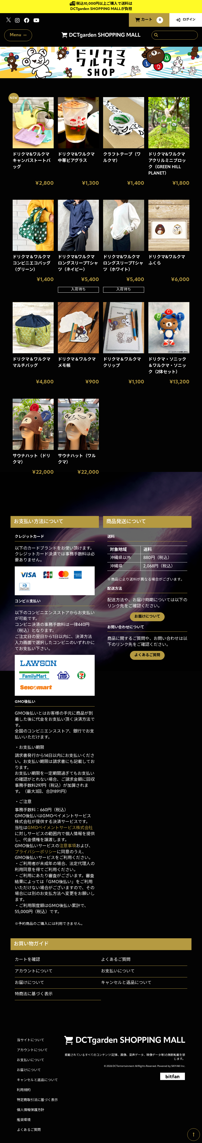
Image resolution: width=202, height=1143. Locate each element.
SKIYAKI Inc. (178, 1066)
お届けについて (147, 617)
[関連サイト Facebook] (26, 21)
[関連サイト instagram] (17, 21)
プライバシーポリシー (36, 852)
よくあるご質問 (147, 655)
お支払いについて (118, 971)
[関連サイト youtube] (36, 21)
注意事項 (67, 846)
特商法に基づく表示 (34, 994)
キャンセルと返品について (126, 983)
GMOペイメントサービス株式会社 (60, 828)
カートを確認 (27, 960)
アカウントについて (34, 971)
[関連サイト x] (8, 21)
